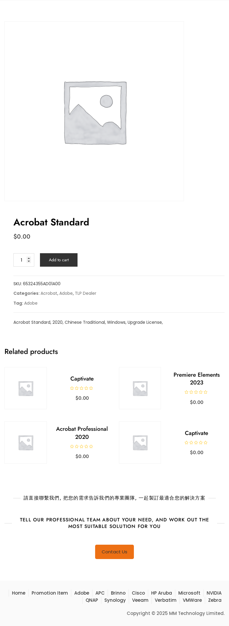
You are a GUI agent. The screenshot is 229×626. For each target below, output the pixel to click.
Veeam (140, 600)
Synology (115, 600)
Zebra (215, 600)
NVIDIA (214, 593)
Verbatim (166, 600)
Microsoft (189, 593)
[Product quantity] (23, 260)
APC (100, 593)
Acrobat (49, 293)
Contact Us (114, 552)
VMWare (192, 600)
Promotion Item (50, 593)
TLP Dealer (85, 293)
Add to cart (59, 260)
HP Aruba (161, 593)
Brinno (118, 593)
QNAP (92, 600)
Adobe (66, 293)
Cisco (138, 593)
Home (18, 593)
